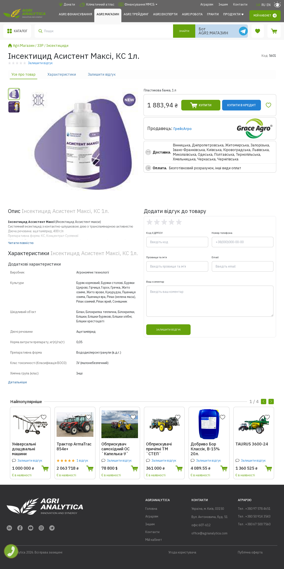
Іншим (223, 4)
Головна (151, 509)
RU (263, 5)
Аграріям (206, 4)
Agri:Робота (192, 14)
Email (215, 257)
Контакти (240, 4)
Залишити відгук (102, 74)
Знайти (184, 31)
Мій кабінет (265, 16)
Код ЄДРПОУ (154, 232)
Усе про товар (24, 74)
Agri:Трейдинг (136, 14)
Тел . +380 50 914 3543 (254, 516)
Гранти (213, 14)
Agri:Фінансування (75, 14)
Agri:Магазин (108, 14)
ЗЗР (40, 45)
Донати (67, 4)
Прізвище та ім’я (156, 257)
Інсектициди (57, 45)
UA (258, 5)
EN (268, 5)
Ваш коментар (155, 281)
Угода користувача (182, 552)
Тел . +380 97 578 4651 (254, 509)
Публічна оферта (250, 552)
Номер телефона (222, 232)
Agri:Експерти (165, 14)
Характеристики (61, 74)
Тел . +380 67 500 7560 (254, 524)
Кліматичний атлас (96, 4)
